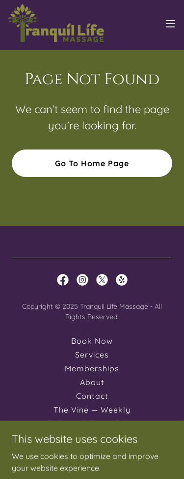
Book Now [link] (92, 341)
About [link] (92, 382)
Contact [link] (91, 396)
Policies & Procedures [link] (92, 423)
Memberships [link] (92, 368)
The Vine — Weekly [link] (92, 410)
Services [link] (92, 354)
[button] (170, 23)
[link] (56, 23)
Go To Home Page (92, 163)
